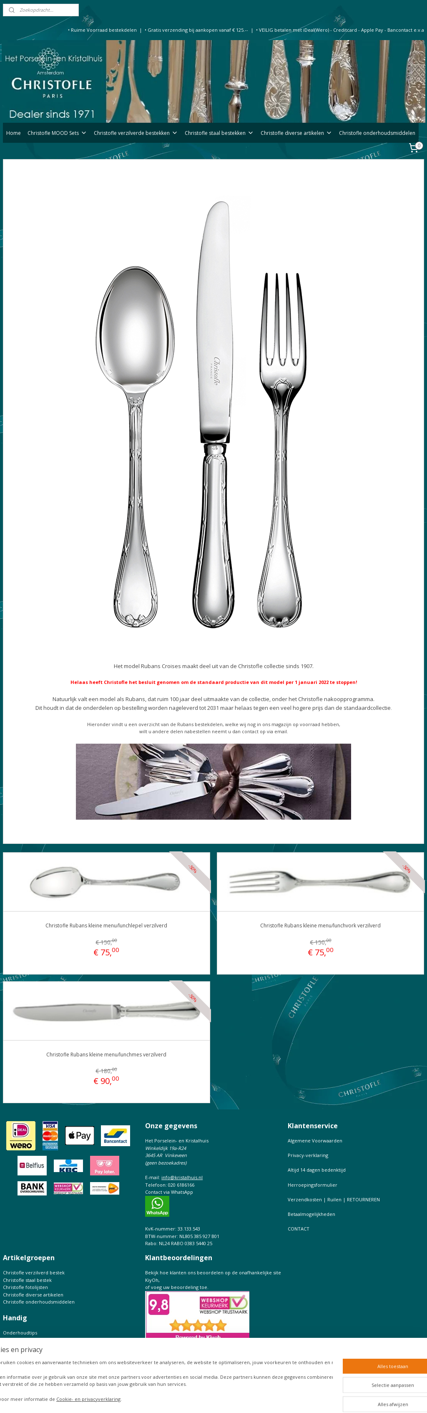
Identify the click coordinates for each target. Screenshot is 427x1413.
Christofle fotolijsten (25, 1287)
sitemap (219, 1398)
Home (13, 133)
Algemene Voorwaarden (315, 1140)
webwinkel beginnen (268, 1398)
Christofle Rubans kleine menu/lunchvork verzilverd (320, 925)
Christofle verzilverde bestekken (136, 133)
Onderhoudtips (20, 1332)
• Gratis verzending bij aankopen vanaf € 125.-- (196, 30)
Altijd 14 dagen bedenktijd (317, 1170)
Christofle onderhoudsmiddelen (377, 133)
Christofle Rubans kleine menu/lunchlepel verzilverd (106, 925)
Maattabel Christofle (25, 1355)
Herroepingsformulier (312, 1185)
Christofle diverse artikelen (296, 133)
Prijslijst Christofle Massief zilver (38, 1369)
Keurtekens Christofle (27, 1362)
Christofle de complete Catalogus (40, 1347)
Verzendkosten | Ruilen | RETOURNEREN (334, 1199)
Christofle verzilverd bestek (34, 1272)
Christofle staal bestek (27, 1280)
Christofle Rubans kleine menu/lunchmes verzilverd (106, 1054)
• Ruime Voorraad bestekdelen (102, 30)
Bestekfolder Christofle (28, 1340)
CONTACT (298, 1229)
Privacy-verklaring (308, 1155)
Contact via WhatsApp (169, 1192)
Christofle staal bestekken (219, 133)
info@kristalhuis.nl (182, 1177)
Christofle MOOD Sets (57, 133)
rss (236, 1398)
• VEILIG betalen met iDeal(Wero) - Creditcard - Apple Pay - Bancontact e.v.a (340, 30)
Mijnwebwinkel (341, 1398)
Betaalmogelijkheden (311, 1214)
